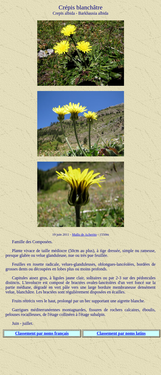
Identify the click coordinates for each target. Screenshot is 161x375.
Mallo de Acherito (84, 234)
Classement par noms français (42, 333)
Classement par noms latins (121, 333)
